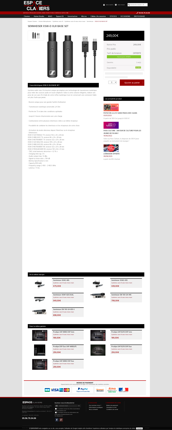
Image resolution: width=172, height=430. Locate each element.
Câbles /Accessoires (98, 16)
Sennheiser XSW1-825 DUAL (63, 295)
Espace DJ (60, 16)
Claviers (27, 16)
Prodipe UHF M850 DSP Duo (63, 361)
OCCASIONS (125, 16)
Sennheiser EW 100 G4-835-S (64, 309)
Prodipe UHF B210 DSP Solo (121, 332)
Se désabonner (59, 416)
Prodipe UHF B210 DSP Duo (121, 346)
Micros (84, 16)
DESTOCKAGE (139, 16)
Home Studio (39, 16)
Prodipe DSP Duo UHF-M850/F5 (64, 346)
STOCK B (113, 16)
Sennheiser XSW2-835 (119, 280)
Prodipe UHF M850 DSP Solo (63, 332)
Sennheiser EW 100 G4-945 (121, 295)
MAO (50, 16)
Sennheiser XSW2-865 (61, 280)
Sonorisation (72, 16)
